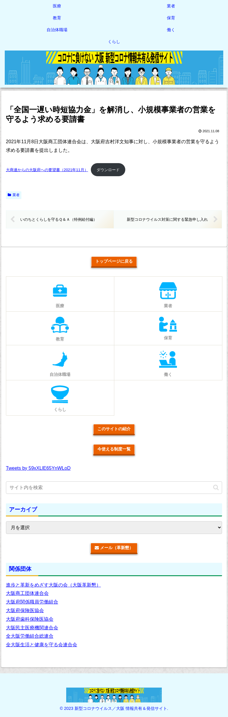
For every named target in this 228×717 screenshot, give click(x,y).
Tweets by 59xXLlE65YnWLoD (38, 468)
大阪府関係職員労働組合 (32, 601)
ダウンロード (108, 170)
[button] (216, 487)
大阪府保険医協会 (25, 610)
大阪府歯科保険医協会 (29, 619)
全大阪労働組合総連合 (29, 636)
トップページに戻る (114, 261)
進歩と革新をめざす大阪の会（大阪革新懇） (53, 584)
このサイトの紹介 (114, 428)
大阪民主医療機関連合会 (32, 627)
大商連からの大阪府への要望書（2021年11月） (47, 170)
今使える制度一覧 (114, 449)
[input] (114, 487)
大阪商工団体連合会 (27, 593)
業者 (14, 195)
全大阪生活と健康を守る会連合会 (41, 644)
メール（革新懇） (114, 547)
